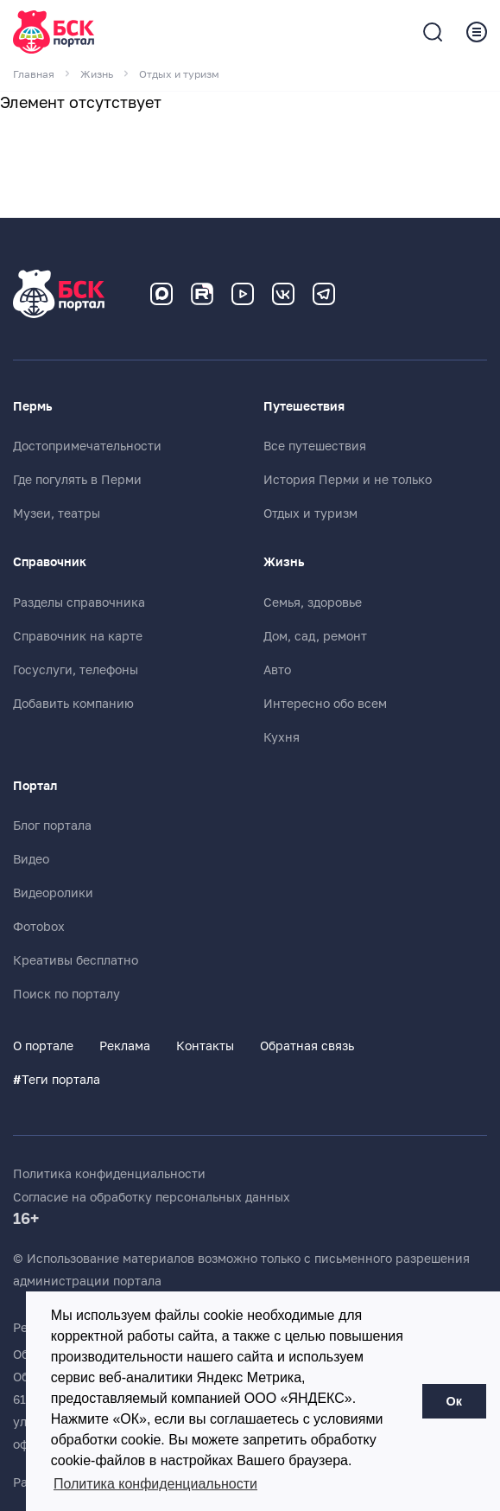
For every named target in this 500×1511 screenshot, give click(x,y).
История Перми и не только (347, 480)
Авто (277, 670)
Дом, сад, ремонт (315, 636)
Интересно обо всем (325, 704)
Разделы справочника (79, 602)
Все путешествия (314, 446)
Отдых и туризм (310, 513)
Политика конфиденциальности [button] (155, 1483)
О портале (43, 1046)
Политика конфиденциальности (109, 1174)
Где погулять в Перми (77, 480)
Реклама (124, 1046)
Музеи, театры (56, 513)
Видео (31, 859)
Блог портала (52, 825)
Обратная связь (307, 1046)
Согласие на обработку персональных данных (151, 1197)
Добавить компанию (73, 704)
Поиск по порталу (66, 994)
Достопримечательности (87, 446)
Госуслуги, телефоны (75, 670)
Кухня (281, 737)
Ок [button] (454, 1401)
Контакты (205, 1046)
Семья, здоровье (312, 602)
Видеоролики (53, 893)
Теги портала (56, 1080)
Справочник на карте (77, 636)
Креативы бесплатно (75, 960)
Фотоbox (39, 927)
